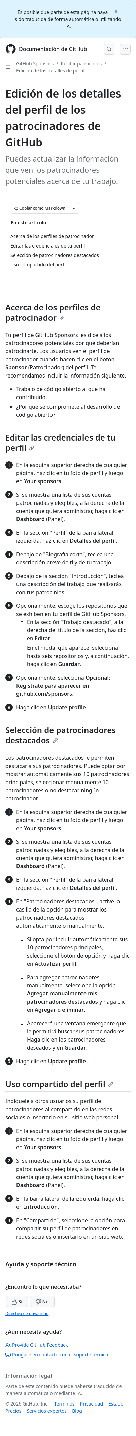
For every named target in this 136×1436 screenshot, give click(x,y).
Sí (17, 1301)
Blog (77, 1411)
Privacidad (91, 1403)
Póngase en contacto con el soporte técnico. (57, 1354)
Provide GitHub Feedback (36, 1345)
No (42, 1301)
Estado (115, 1403)
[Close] (116, 11)
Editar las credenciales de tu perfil (60, 442)
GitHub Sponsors (35, 63)
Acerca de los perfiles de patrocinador (53, 312)
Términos (64, 1403)
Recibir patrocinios (81, 63)
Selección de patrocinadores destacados (60, 735)
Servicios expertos (47, 1411)
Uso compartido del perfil (59, 1083)
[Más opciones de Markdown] (73, 208)
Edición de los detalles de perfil (50, 70)
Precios (13, 1411)
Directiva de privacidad (26, 1313)
